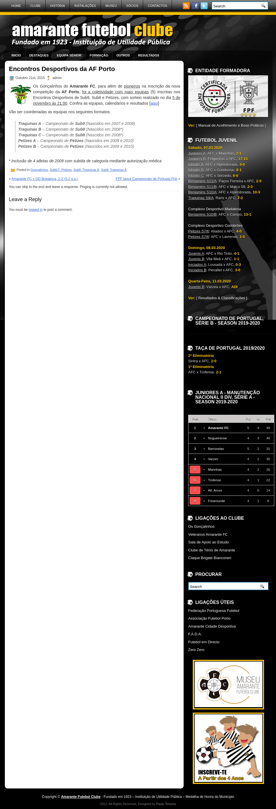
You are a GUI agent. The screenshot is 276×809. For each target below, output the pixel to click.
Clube (35, 5)
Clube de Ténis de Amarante (211, 550)
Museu (111, 5)
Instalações (85, 5)
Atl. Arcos (215, 490)
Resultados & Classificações (221, 298)
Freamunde (216, 501)
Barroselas (216, 448)
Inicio (16, 55)
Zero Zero (196, 650)
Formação (99, 55)
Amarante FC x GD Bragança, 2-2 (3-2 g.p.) (44, 179)
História (57, 5)
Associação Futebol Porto (209, 618)
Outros (123, 55)
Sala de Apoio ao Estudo (208, 542)
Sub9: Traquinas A (114, 169)
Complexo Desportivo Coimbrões (215, 225)
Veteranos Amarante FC (208, 534)
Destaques (39, 55)
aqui (154, 103)
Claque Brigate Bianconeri (209, 558)
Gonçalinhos (39, 169)
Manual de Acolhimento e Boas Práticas (231, 125)
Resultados (148, 55)
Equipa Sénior (69, 55)
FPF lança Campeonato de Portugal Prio (146, 179)
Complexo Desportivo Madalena (214, 209)
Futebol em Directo (204, 642)
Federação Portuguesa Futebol (213, 610)
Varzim (213, 459)
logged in (36, 210)
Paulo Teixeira (166, 804)
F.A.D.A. (195, 634)
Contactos (157, 5)
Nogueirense (217, 438)
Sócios (132, 5)
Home (16, 5)
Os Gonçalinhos (201, 526)
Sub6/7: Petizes (61, 169)
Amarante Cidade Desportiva (212, 626)
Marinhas (215, 469)
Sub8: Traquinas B (86, 169)
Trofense (214, 480)
